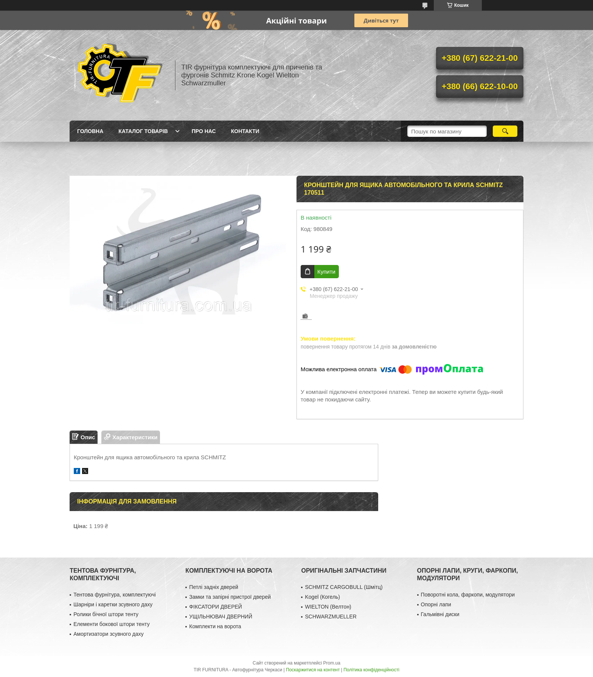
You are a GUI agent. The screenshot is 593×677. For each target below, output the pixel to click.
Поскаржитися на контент (313, 669)
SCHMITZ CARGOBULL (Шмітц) (343, 587)
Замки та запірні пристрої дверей (230, 597)
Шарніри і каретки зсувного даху (112, 604)
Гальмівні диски (440, 614)
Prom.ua (331, 663)
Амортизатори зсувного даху (108, 634)
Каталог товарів (143, 131)
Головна (90, 131)
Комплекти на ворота (215, 626)
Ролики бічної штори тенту (105, 614)
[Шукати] (505, 131)
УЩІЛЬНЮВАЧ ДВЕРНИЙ (220, 616)
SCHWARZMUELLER (330, 616)
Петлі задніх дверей (213, 587)
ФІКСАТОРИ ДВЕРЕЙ (215, 607)
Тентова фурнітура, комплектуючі (114, 595)
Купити (326, 271)
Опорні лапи (436, 604)
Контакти (245, 131)
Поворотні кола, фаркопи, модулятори (468, 595)
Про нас (204, 131)
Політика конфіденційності (371, 669)
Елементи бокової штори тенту (111, 624)
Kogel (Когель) (322, 597)
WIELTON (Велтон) (328, 607)
